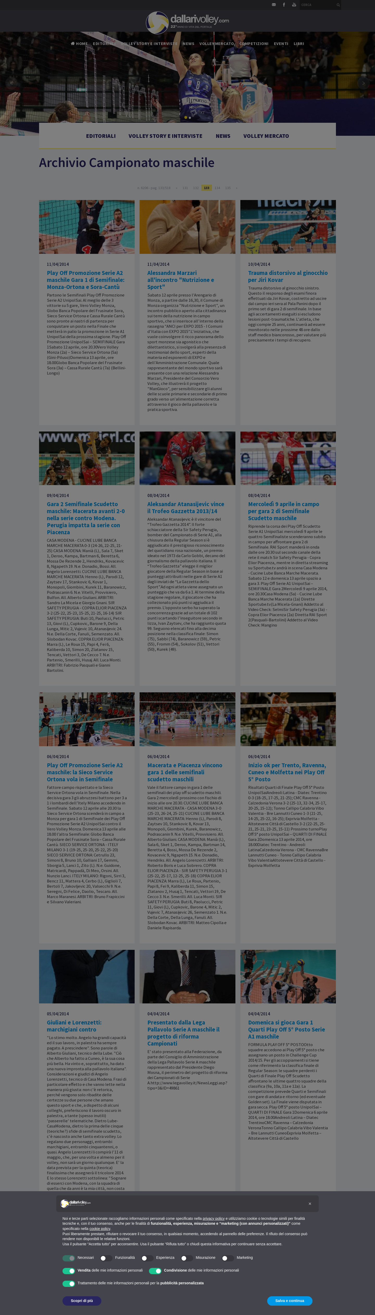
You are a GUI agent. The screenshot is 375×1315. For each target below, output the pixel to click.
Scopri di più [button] (82, 1301)
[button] (310, 1204)
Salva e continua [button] (290, 1301)
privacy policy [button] (214, 1218)
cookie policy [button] (100, 1229)
